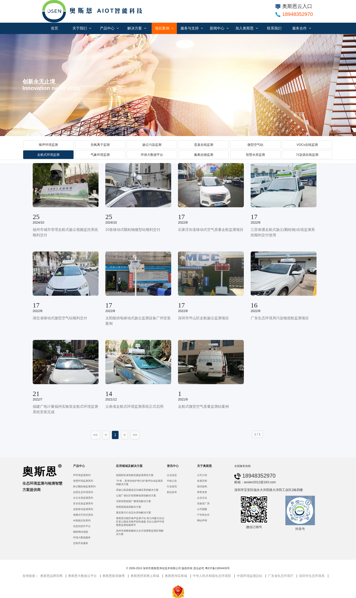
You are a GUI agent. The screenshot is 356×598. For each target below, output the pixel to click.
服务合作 (301, 28)
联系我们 (274, 28)
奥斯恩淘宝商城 (176, 576)
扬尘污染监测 (151, 144)
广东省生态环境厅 (280, 576)
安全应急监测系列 (83, 503)
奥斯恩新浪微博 (113, 576)
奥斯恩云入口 (293, 6)
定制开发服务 (80, 543)
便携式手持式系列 (83, 514)
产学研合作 (203, 514)
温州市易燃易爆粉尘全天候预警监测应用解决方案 (139, 532)
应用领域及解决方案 (129, 466)
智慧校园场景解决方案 (128, 506)
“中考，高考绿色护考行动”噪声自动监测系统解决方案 (139, 482)
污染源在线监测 (307, 154)
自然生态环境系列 (83, 492)
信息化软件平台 (82, 526)
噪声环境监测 (48, 144)
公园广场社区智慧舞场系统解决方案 (136, 495)
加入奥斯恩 (246, 28)
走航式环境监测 (48, 154)
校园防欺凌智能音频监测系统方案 (134, 475)
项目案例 (164, 28)
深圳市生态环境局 (311, 576)
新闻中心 (219, 28)
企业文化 (202, 497)
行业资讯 (172, 486)
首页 (54, 28)
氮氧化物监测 (203, 154)
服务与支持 (191, 28)
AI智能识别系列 (82, 520)
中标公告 (172, 480)
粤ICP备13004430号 (217, 568)
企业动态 (172, 475)
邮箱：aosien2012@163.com (255, 482)
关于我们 (81, 28)
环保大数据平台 (152, 154)
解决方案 (136, 28)
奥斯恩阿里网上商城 (145, 576)
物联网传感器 (80, 531)
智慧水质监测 (255, 154)
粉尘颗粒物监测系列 (84, 486)
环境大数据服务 (82, 537)
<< (95, 435)
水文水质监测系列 (83, 497)
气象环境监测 (100, 154)
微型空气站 (255, 144)
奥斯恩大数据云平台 (82, 576)
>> (135, 435)
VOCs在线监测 (307, 144)
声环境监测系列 (82, 475)
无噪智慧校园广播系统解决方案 (133, 501)
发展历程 (202, 480)
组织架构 (202, 486)
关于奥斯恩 (204, 466)
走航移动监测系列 (83, 509)
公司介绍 (202, 475)
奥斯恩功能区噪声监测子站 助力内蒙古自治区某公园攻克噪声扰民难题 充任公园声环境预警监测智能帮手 (140, 521)
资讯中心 (173, 466)
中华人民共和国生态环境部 (212, 576)
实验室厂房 (203, 503)
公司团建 (202, 509)
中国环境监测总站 (249, 576)
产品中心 (109, 28)
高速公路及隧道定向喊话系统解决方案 (137, 489)
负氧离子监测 (100, 144)
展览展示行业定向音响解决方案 (133, 512)
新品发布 (172, 492)
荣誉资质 (202, 492)
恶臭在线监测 (203, 144)
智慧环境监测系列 (83, 480)
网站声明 (202, 520)
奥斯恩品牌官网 (51, 576)
